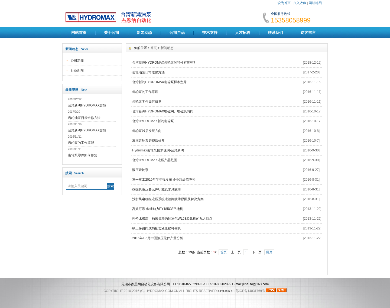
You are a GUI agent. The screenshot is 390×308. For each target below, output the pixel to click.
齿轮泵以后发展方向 (146, 131)
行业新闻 (77, 70)
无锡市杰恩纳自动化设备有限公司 (145, 284)
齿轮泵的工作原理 (81, 143)
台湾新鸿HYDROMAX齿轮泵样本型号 (159, 82)
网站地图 (315, 3)
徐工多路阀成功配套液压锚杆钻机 (156, 228)
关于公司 (111, 32)
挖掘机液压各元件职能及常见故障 (156, 189)
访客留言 (308, 32)
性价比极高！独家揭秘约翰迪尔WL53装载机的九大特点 (172, 219)
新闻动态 (144, 32)
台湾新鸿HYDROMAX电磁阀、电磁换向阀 (162, 111)
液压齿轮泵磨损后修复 (148, 140)
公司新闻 (77, 61)
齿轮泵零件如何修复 (82, 155)
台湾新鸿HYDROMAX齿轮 (87, 105)
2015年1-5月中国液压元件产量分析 (157, 238)
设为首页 (284, 3)
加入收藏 (299, 3)
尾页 (269, 252)
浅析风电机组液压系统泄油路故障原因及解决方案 (168, 199)
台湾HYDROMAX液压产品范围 (154, 160)
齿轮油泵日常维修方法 (84, 118)
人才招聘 (242, 32)
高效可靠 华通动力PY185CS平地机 (157, 209)
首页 (153, 48)
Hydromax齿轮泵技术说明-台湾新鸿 (158, 150)
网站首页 (78, 32)
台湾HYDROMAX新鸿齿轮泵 (153, 121)
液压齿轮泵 (140, 170)
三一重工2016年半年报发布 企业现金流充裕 (164, 179)
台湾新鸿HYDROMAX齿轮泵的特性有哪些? (163, 62)
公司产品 (177, 32)
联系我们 (275, 32)
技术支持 (209, 32)
